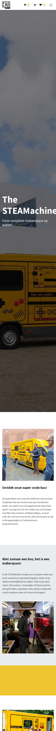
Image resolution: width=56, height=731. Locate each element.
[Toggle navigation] (51, 5)
